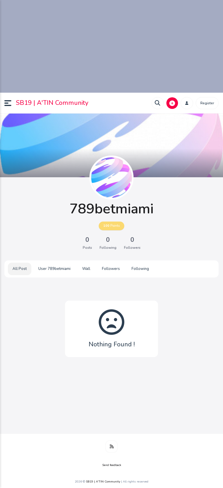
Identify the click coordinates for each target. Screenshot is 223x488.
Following (140, 268)
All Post (19, 268)
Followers (111, 268)
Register (207, 103)
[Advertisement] (111, 46)
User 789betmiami (54, 268)
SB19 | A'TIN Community (52, 102)
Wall (86, 268)
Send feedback (111, 465)
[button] (10, 103)
